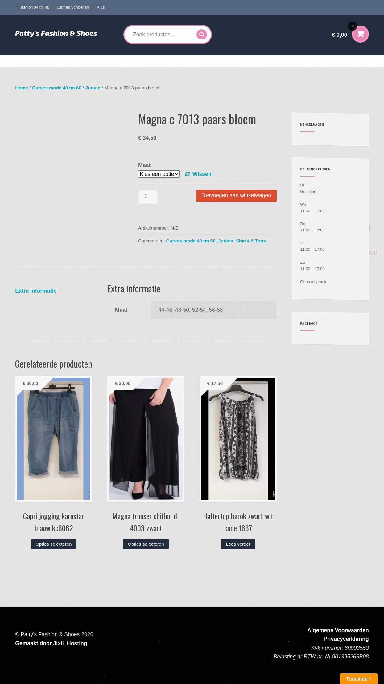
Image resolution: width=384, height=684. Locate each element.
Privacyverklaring (346, 639)
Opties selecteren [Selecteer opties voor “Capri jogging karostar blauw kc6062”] (53, 544)
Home (25, 61)
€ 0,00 (344, 31)
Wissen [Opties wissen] (201, 174)
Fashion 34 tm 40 (34, 7)
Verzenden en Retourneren (300, 61)
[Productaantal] (148, 197)
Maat (144, 165)
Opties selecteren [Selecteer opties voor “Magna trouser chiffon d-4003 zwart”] (146, 544)
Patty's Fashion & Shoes (56, 33)
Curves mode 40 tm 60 (106, 61)
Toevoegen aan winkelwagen (236, 195)
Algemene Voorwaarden (338, 630)
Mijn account (256, 61)
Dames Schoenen (73, 7)
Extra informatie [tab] (35, 291)
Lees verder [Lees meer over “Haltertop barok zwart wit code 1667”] (238, 544)
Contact (339, 61)
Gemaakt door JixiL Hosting (51, 643)
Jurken (92, 87)
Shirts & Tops (251, 240)
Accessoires (219, 61)
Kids (101, 7)
